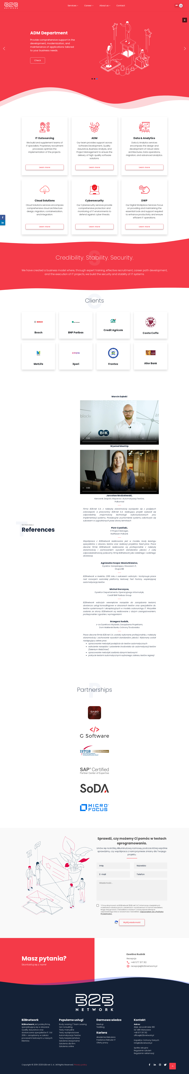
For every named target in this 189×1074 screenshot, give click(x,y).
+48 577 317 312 (138, 962)
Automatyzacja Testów (70, 1035)
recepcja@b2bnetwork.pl (144, 966)
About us (104, 5)
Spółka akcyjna (141, 1047)
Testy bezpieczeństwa (69, 1038)
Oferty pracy (102, 1042)
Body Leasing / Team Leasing (73, 1024)
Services (72, 5)
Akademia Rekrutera (105, 1037)
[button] (184, 20)
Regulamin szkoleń (142, 1050)
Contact (120, 5)
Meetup (100, 1024)
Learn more (44, 167)
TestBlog (100, 1027)
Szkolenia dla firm (67, 1043)
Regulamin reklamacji (144, 1053)
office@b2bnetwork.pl (144, 1035)
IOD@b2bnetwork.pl (143, 1043)
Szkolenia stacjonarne (69, 1041)
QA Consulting (65, 1027)
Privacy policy (80, 1064)
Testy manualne (66, 1029)
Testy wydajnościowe (69, 1032)
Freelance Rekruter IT (106, 1040)
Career (88, 5)
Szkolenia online (66, 1046)
